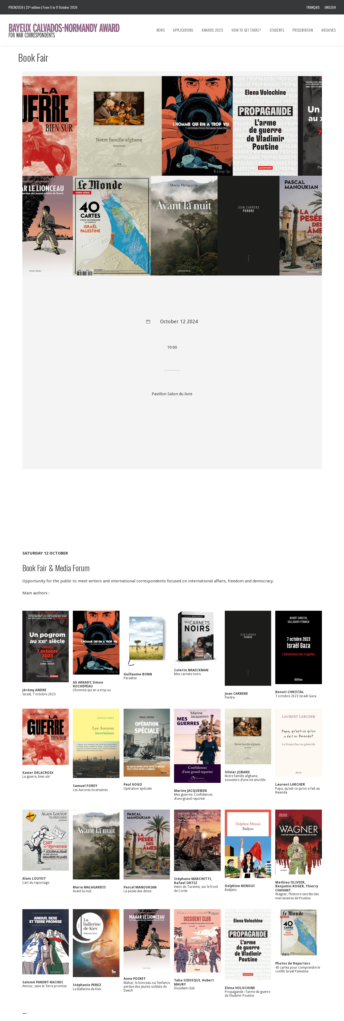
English (330, 7)
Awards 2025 (212, 30)
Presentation (302, 30)
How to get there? (246, 30)
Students (277, 30)
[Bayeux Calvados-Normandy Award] (66, 30)
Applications (183, 30)
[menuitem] (314, 7)
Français (313, 7)
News (161, 30)
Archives (328, 30)
